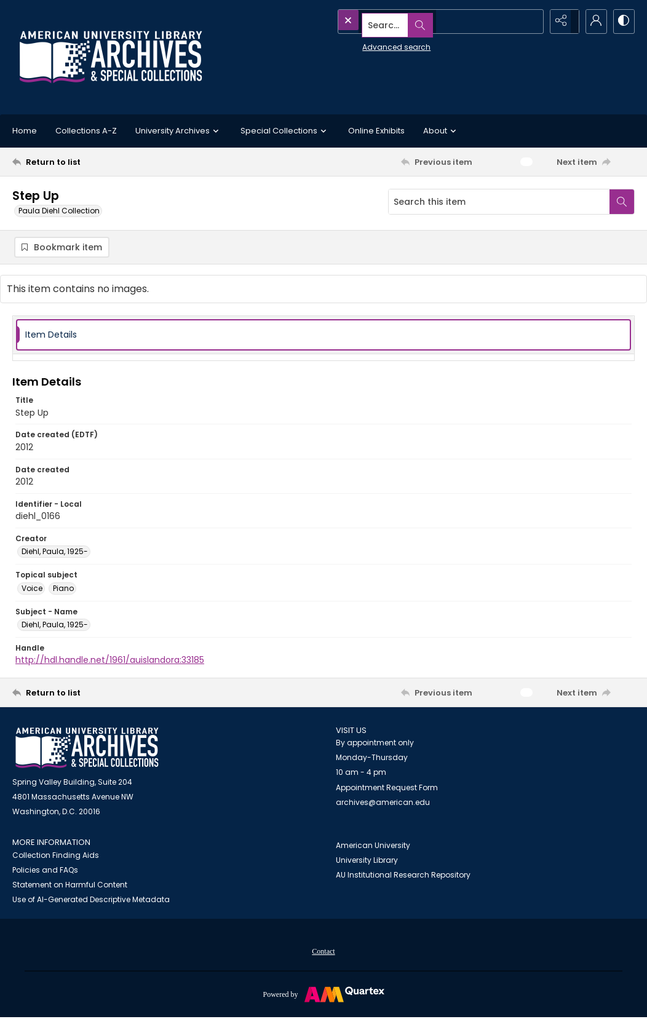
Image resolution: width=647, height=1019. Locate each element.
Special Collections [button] (285, 131)
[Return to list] (97, 162)
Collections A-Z (86, 131)
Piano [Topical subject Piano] (63, 590)
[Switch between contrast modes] (622, 21)
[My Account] (591, 21)
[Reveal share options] (561, 21)
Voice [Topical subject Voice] (32, 590)
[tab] (323, 336)
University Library (367, 862)
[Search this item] (499, 201)
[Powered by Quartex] (323, 995)
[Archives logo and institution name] (110, 57)
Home (24, 131)
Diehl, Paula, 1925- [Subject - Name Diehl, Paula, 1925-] (55, 626)
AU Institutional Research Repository (403, 876)
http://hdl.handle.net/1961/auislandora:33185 (109, 662)
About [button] (441, 131)
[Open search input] (530, 21)
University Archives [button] (178, 131)
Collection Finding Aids (55, 857)
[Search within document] (621, 201)
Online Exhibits (376, 131)
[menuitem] (323, 952)
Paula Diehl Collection (59, 210)
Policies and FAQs (45, 871)
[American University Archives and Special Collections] (87, 750)
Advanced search (368, 43)
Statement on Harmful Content (69, 886)
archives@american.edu (383, 804)
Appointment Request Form (387, 789)
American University (373, 847)
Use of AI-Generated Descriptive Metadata (91, 901)
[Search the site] (414, 21)
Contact (323, 953)
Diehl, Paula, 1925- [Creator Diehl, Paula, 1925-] (55, 553)
